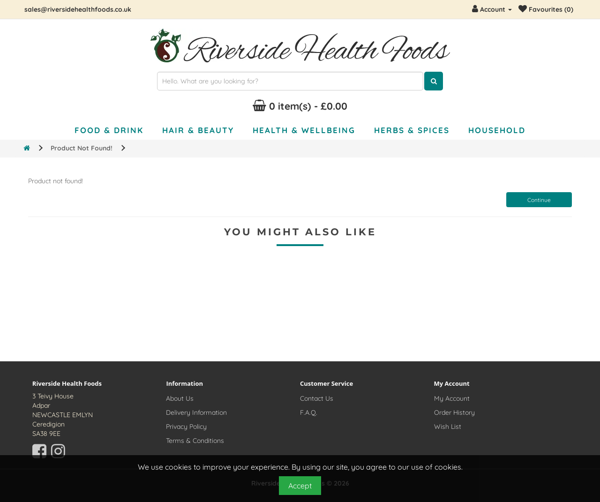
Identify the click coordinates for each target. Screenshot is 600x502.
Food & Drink (109, 130)
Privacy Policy (186, 426)
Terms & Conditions (195, 440)
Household (496, 130)
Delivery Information (196, 412)
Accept (300, 485)
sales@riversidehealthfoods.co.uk (77, 9)
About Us (180, 398)
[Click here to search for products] (433, 81)
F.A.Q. (308, 412)
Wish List (447, 426)
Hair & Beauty (198, 130)
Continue (539, 199)
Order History (454, 412)
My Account (452, 398)
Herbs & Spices (412, 130)
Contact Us (316, 398)
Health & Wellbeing (304, 130)
